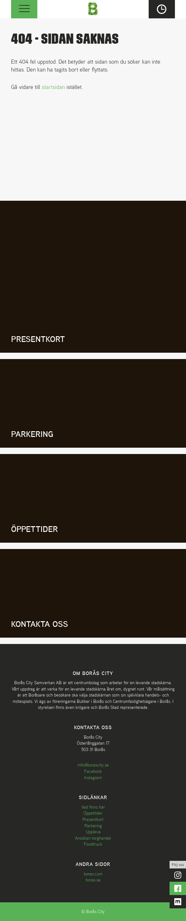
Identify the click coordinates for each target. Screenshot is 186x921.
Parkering (93, 825)
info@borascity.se (93, 764)
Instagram (93, 777)
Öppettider (93, 813)
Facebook (93, 771)
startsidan (53, 87)
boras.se (93, 879)
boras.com (93, 873)
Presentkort (93, 819)
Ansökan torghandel (93, 838)
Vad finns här (93, 807)
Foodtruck (93, 844)
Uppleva (93, 831)
